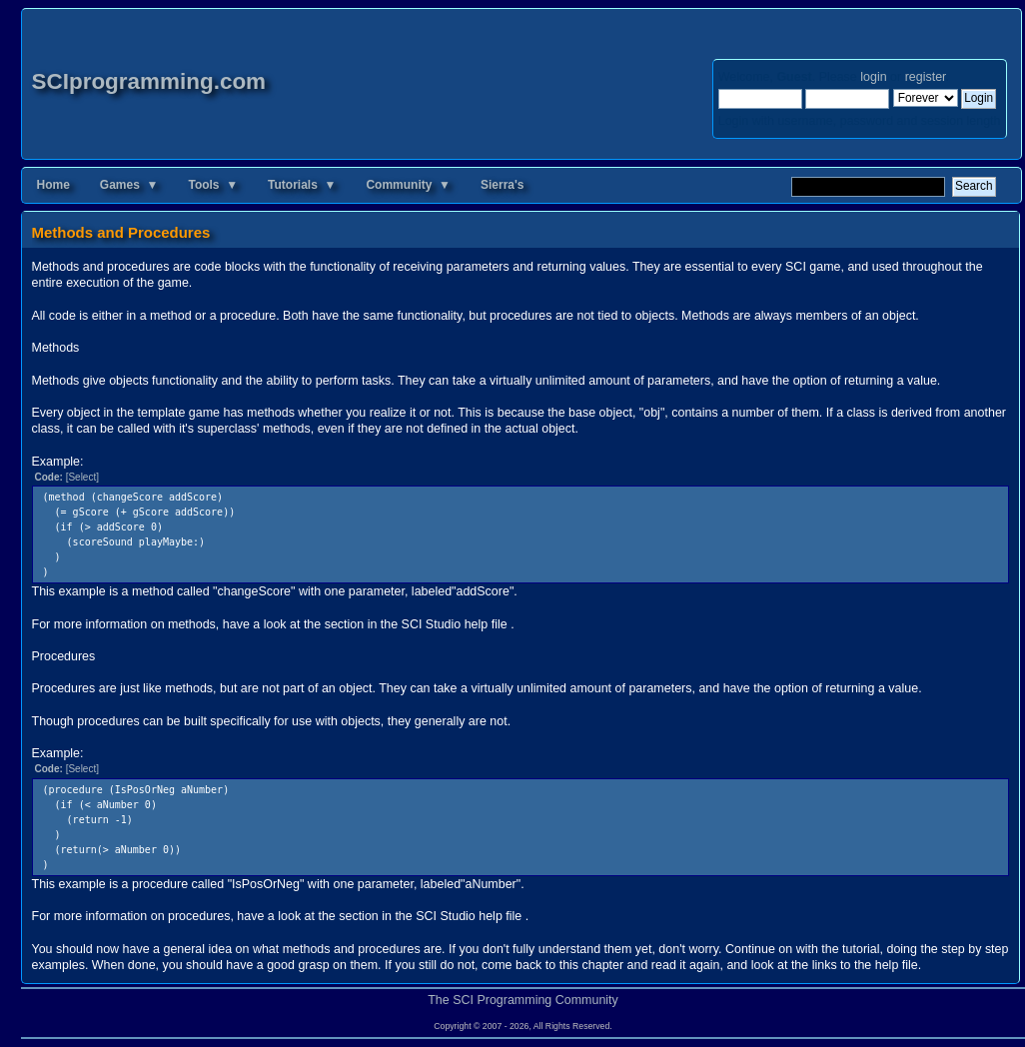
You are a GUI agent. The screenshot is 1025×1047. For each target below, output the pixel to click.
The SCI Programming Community (523, 1000)
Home (53, 185)
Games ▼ (129, 185)
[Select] (82, 477)
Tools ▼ (213, 185)
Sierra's (502, 185)
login (873, 77)
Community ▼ (408, 185)
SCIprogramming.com (149, 81)
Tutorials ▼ (302, 185)
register (925, 77)
